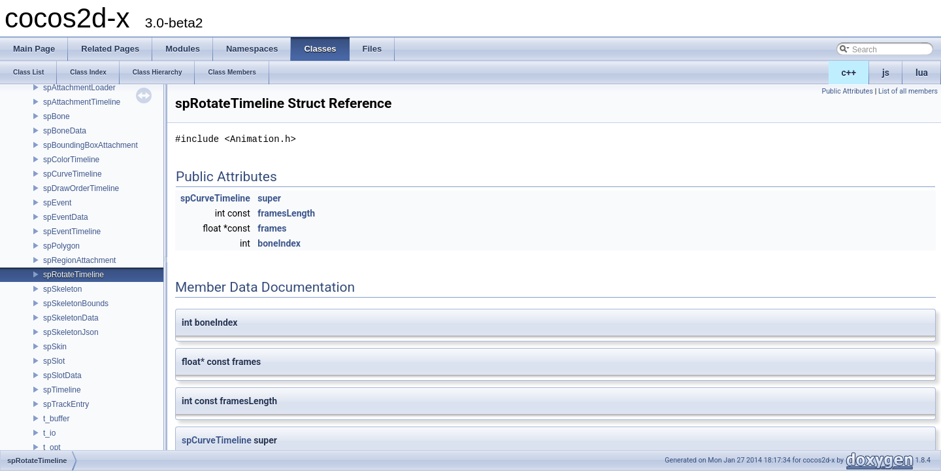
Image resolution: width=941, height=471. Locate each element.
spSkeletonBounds (75, 303)
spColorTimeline (71, 159)
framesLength (286, 213)
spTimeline (62, 389)
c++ (849, 72)
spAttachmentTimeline (81, 102)
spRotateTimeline (73, 274)
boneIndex (279, 243)
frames (271, 228)
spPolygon (61, 246)
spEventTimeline (72, 231)
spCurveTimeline (72, 174)
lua (922, 72)
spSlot (54, 361)
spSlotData (62, 375)
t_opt (52, 447)
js (885, 72)
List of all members (908, 91)
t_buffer (56, 418)
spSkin (55, 346)
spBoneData (64, 130)
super (269, 198)
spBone (56, 116)
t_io (49, 433)
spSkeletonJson (71, 332)
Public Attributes (847, 91)
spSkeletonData (71, 318)
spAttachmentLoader (79, 87)
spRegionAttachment (79, 260)
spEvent (57, 202)
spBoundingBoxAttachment (90, 145)
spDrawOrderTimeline (81, 188)
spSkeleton (62, 289)
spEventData (65, 217)
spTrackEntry (66, 404)
